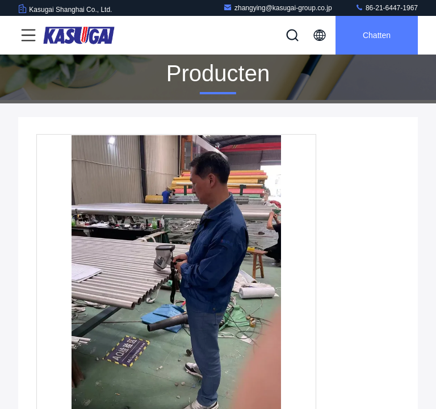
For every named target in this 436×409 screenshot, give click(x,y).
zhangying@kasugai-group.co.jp (277, 7)
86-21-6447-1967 (386, 7)
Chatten (377, 35)
